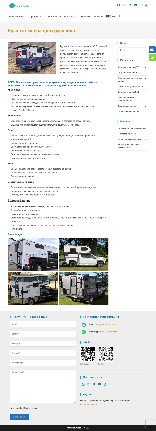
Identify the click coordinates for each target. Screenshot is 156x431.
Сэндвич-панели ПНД (128, 92)
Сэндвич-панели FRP (133, 72)
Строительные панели (133, 111)
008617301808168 (108, 332)
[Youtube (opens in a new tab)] (136, 5)
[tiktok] (105, 384)
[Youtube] (99, 384)
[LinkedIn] (94, 384)
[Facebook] (83, 384)
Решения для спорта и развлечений (133, 146)
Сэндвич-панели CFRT (133, 67)
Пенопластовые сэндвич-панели (133, 80)
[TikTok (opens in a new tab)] (146, 5)
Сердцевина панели (133, 106)
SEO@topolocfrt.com (105, 324)
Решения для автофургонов (133, 128)
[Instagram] (88, 384)
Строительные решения (133, 139)
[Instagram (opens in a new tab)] (124, 5)
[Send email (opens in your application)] (141, 5)
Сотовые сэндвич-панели (133, 86)
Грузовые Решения (133, 134)
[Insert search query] (133, 50)
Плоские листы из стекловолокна (133, 99)
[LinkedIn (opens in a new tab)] (130, 5)
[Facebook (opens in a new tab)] (119, 5)
